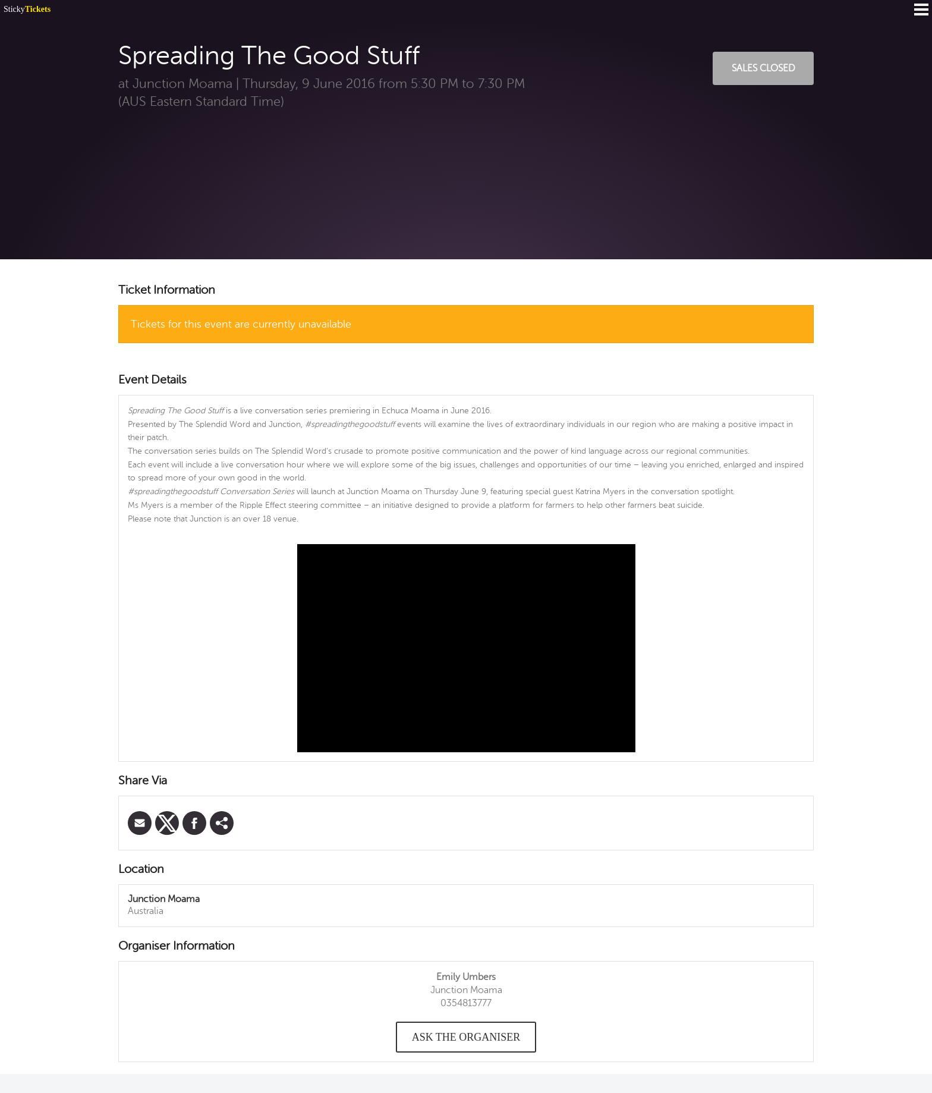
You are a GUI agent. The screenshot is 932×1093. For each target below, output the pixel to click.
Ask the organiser (466, 1037)
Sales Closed (763, 68)
